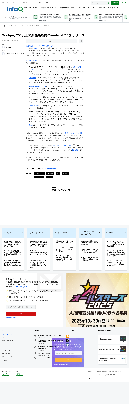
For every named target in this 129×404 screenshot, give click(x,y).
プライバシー (89, 398)
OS (59, 179)
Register (111, 2)
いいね (32, 44)
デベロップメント (31, 8)
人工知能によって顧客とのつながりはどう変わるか (64, 252)
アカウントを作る (11, 350)
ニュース (21, 28)
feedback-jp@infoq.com (10, 395)
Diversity (8, 376)
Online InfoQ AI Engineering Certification (49, 365)
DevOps (107, 243)
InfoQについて (10, 369)
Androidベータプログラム (64, 151)
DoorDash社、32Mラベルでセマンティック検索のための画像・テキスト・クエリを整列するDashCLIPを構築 (40, 275)
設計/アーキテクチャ (49, 8)
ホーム (8, 346)
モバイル (51, 182)
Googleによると (33, 63)
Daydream (34, 81)
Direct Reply (34, 109)
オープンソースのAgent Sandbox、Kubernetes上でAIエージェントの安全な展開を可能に (112, 274)
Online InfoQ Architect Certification (47, 352)
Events (8, 360)
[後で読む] (39, 44)
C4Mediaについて (11, 373)
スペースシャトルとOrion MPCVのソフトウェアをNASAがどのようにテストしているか (64, 270)
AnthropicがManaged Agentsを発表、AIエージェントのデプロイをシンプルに (40, 265)
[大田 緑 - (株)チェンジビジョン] (7, 56)
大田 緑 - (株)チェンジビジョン (17, 56)
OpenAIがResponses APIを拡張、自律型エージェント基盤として (88, 269)
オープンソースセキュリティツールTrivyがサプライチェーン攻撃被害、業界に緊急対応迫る (112, 253)
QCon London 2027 (46, 375)
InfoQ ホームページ (11, 28)
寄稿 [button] (51, 2)
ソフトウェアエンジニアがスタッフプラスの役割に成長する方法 (64, 260)
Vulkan (32, 89)
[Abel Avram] (7, 50)
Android (51, 179)
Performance (54, 174)
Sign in (119, 2)
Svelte (32, 128)
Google (67, 179)
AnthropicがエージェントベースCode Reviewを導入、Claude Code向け (88, 260)
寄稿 (7, 363)
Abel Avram (13, 50)
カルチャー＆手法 (100, 8)
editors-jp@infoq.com (23, 394)
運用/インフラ (114, 8)
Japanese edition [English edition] (42, 2)
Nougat (38, 51)
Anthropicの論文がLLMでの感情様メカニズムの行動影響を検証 (88, 252)
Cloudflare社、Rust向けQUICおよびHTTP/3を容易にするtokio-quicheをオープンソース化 (16, 253)
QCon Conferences (11, 356)
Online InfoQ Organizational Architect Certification (49, 358)
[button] (66, 368)
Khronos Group (42, 89)
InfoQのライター (11, 366)
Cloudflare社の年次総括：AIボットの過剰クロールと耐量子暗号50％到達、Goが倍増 (16, 263)
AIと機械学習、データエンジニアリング (75, 8)
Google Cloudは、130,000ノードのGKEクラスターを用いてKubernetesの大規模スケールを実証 (112, 264)
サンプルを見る (66, 357)
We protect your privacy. (59, 373)
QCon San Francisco (47, 370)
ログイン (8, 353)
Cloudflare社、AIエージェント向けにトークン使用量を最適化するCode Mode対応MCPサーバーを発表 (40, 254)
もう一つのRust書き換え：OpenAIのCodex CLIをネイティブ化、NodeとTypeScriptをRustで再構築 (15, 274)
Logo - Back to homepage (14, 7)
